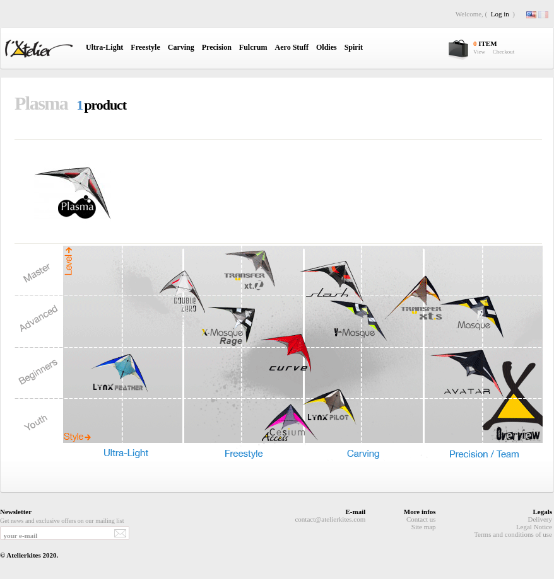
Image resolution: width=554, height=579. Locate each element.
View (479, 52)
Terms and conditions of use (513, 534)
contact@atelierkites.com (330, 519)
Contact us (421, 519)
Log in (500, 14)
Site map (423, 526)
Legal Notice (534, 526)
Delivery (540, 519)
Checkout (504, 52)
